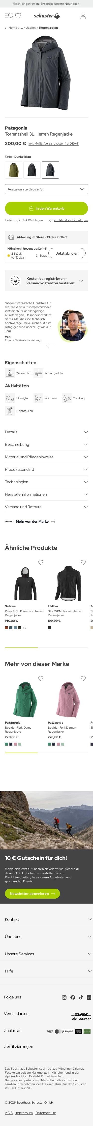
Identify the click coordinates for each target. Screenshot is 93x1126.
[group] (46, 73)
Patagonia (16, 128)
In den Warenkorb (46, 208)
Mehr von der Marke (32, 521)
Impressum (24, 1113)
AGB (9, 1113)
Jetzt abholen (67, 253)
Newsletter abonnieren (29, 893)
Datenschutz (45, 1113)
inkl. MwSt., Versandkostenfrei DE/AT (54, 144)
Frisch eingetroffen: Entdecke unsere (39, 4)
